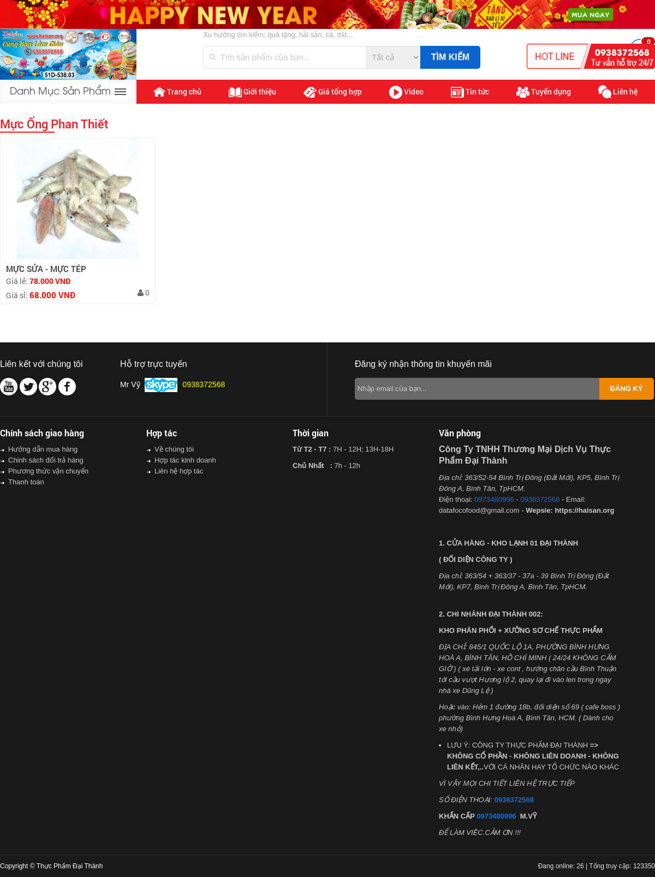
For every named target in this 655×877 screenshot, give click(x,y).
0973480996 (494, 499)
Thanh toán (26, 482)
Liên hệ (618, 92)
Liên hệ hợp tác (178, 471)
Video (406, 92)
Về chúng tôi (174, 449)
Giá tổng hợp (332, 92)
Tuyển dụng (543, 92)
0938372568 (539, 499)
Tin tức (470, 92)
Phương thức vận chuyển (48, 471)
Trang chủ (177, 91)
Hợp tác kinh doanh (185, 460)
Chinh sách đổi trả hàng (46, 460)
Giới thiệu (252, 91)
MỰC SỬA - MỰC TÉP (46, 268)
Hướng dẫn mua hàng (43, 449)
